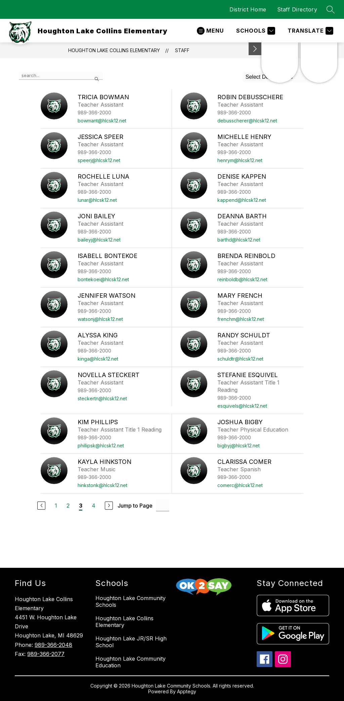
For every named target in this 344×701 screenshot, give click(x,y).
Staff (182, 50)
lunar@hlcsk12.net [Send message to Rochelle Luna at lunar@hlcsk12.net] (97, 200)
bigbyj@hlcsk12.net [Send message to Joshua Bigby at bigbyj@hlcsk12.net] (238, 445)
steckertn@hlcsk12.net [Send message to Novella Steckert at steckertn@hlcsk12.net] (102, 398)
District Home (247, 9)
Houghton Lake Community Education (130, 662)
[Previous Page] (41, 506)
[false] (61, 76)
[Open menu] (210, 31)
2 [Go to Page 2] (68, 505)
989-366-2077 (45, 654)
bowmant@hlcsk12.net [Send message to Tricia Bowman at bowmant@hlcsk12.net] (102, 120)
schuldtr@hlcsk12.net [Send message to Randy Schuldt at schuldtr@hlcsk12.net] (240, 359)
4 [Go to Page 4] (93, 505)
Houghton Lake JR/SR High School (131, 642)
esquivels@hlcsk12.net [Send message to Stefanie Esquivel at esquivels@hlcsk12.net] (242, 406)
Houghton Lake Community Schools (130, 601)
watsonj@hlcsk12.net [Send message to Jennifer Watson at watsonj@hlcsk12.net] (100, 319)
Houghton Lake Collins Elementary (114, 50)
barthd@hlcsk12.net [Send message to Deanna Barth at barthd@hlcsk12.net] (238, 240)
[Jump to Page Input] (162, 505)
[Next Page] (109, 506)
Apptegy (186, 691)
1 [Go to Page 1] (56, 505)
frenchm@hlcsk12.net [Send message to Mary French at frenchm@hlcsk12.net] (240, 319)
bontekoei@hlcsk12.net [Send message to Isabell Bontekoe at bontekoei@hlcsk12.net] (103, 279)
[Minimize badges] (255, 48)
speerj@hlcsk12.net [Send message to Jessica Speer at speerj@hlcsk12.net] (99, 160)
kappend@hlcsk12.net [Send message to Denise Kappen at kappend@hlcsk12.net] (241, 200)
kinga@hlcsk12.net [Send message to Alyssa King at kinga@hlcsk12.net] (98, 359)
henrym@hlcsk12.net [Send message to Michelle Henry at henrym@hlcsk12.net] (239, 160)
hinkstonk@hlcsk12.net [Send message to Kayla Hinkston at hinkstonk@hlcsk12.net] (102, 485)
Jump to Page (135, 505)
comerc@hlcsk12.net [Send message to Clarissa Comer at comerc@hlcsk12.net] (240, 485)
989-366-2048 (53, 644)
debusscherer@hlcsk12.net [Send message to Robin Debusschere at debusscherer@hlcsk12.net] (247, 120)
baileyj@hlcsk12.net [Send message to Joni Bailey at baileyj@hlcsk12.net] (99, 240)
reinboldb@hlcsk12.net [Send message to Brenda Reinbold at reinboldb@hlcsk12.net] (242, 279)
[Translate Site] (309, 31)
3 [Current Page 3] (80, 505)
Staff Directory (297, 9)
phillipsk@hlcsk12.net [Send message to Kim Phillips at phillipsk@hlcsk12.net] (101, 445)
